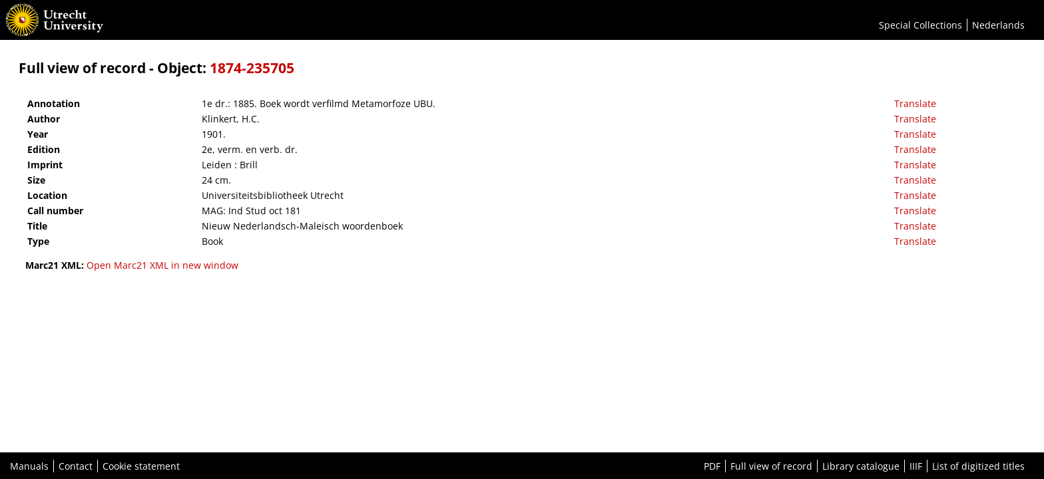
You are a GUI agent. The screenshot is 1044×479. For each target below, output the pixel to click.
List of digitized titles (978, 466)
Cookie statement (141, 466)
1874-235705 (252, 68)
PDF (712, 466)
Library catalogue (861, 466)
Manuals (29, 466)
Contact (76, 466)
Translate (915, 103)
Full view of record (771, 466)
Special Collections (920, 25)
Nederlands (998, 25)
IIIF (916, 466)
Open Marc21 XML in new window (162, 265)
